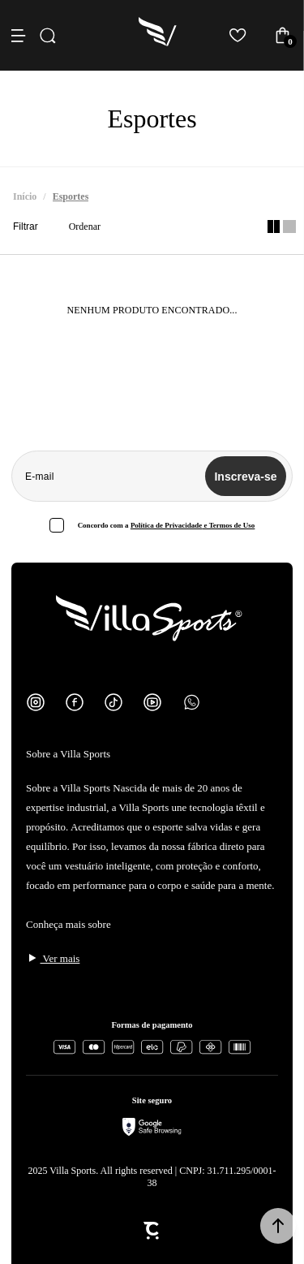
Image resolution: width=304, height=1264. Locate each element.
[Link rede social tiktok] (113, 702)
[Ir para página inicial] (24, 197)
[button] (278, 1226)
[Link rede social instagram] (35, 702)
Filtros (29, 226)
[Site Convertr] (152, 1231)
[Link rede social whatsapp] (191, 702)
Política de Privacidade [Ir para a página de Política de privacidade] (166, 525)
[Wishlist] (237, 35)
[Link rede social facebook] (74, 702)
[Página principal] (158, 35)
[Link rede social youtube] (152, 702)
